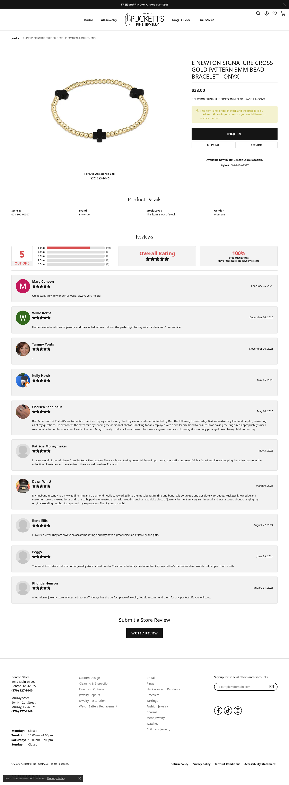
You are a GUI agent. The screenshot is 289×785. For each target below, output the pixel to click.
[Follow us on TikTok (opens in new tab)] (228, 710)
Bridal (88, 19)
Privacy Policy (201, 764)
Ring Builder (181, 19)
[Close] (284, 4)
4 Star (41, 252)
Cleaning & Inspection (94, 683)
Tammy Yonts (43, 344)
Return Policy (179, 764)
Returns (256, 144)
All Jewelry (109, 19)
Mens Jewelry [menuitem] (156, 718)
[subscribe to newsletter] (271, 686)
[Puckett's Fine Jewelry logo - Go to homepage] (144, 19)
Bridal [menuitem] (151, 678)
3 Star (41, 256)
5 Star (41, 248)
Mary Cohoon (43, 281)
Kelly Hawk (41, 375)
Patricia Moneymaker (49, 446)
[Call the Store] (22, 690)
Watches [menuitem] (152, 723)
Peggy (37, 552)
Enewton (84, 214)
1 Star (41, 264)
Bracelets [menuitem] (153, 695)
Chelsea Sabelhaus (47, 407)
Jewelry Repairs (89, 695)
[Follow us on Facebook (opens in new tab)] (218, 710)
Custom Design (89, 678)
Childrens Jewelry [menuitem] (158, 729)
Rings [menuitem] (150, 683)
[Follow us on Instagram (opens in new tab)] (238, 710)
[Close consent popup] (79, 778)
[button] (258, 13)
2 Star (41, 260)
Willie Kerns (41, 313)
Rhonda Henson (45, 583)
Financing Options (91, 689)
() (107, 248)
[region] (99, 107)
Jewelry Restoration (92, 701)
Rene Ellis (39, 520)
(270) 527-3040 (100, 178)
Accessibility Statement (259, 764)
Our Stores (206, 19)
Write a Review (144, 633)
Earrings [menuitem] (152, 701)
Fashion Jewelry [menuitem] (157, 706)
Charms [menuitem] (152, 712)
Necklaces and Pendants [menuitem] (163, 689)
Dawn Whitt (41, 481)
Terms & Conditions (227, 764)
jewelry (15, 38)
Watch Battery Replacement (98, 706)
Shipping (213, 144)
